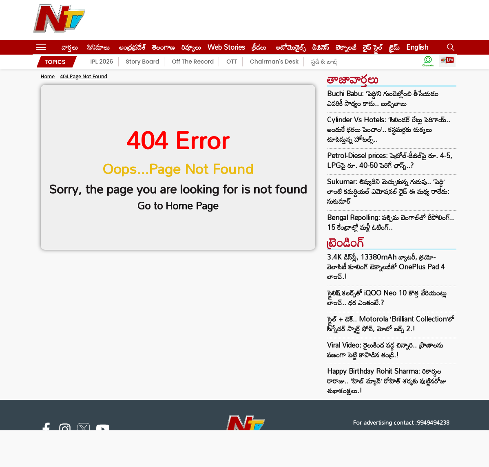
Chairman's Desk (274, 61)
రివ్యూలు (191, 47)
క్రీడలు (259, 47)
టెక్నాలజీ (346, 47)
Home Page (192, 206)
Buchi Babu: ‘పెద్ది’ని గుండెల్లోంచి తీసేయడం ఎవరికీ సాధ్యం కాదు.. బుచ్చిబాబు (382, 98)
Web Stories (226, 47)
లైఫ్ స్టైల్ (373, 47)
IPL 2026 (102, 61)
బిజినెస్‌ (320, 47)
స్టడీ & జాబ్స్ (325, 61)
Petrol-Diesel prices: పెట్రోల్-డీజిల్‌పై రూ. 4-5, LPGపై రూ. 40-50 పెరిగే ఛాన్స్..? (389, 160)
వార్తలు (70, 47)
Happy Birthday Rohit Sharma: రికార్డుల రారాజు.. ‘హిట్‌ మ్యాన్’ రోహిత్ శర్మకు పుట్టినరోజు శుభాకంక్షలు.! (386, 380)
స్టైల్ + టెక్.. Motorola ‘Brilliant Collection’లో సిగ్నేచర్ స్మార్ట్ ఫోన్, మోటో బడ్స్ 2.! (390, 323)
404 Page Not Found (83, 76)
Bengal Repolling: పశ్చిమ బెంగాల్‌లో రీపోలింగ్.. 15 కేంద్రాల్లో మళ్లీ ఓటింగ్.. (390, 222)
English (417, 47)
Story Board (142, 61)
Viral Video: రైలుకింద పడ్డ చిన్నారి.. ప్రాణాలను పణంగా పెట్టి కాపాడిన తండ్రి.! (385, 349)
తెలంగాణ (163, 47)
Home (48, 76)
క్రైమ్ (394, 47)
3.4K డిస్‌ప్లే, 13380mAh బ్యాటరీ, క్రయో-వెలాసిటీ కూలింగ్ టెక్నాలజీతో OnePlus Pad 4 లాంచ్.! (386, 266)
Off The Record (193, 61)
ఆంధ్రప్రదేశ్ (132, 47)
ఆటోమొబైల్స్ (291, 47)
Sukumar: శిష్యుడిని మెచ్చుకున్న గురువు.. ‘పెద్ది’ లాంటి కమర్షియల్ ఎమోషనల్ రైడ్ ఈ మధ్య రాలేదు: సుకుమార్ (388, 191)
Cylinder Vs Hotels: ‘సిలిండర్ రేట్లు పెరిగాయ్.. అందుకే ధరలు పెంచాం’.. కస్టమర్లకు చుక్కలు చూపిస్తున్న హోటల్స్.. (388, 129)
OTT (231, 61)
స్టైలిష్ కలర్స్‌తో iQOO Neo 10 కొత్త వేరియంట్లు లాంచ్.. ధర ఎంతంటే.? (387, 297)
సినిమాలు (98, 47)
